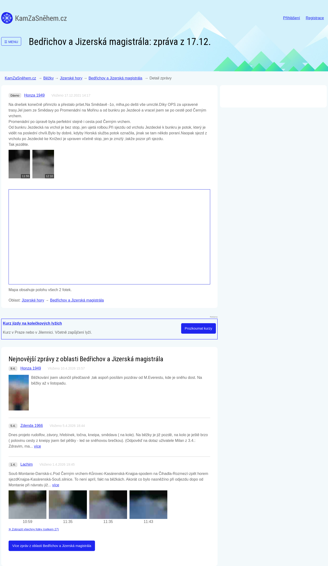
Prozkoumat (198, 328)
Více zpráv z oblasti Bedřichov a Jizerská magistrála (51, 546)
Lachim (26, 464)
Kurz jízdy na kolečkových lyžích (32, 323)
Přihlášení (291, 18)
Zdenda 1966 (31, 426)
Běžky (48, 78)
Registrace (315, 18)
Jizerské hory (71, 78)
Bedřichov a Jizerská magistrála (115, 78)
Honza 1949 (34, 95)
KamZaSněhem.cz (34, 18)
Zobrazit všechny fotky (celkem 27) (34, 529)
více (37, 446)
